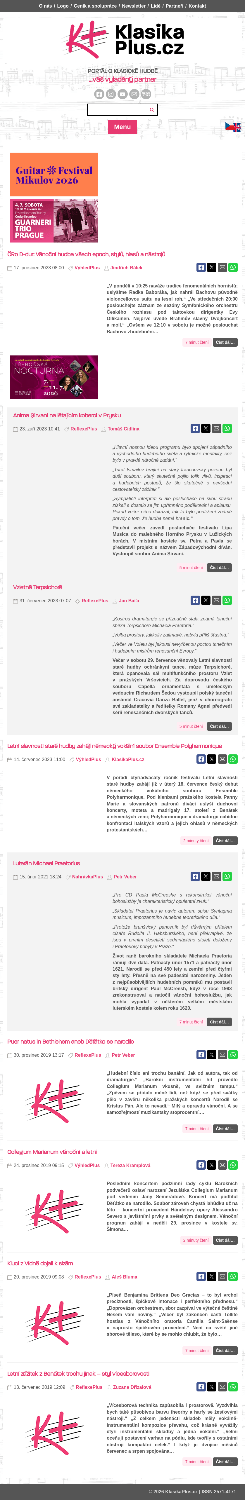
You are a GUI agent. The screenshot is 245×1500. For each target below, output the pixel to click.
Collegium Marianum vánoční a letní (52, 1152)
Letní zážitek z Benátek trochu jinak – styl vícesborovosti (78, 1373)
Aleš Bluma (124, 1276)
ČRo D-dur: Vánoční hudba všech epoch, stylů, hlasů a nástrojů (86, 254)
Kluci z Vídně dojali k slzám (40, 1263)
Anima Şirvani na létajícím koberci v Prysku (67, 415)
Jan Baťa (129, 600)
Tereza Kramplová (131, 1165)
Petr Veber (125, 876)
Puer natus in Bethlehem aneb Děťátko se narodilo (70, 1041)
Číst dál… (225, 342)
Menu (122, 126)
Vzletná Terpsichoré (37, 587)
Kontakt (197, 6)
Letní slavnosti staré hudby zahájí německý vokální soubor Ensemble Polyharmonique (114, 746)
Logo (63, 6)
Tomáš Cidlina (123, 428)
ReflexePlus (83, 428)
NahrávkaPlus (87, 876)
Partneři (174, 6)
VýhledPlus (87, 267)
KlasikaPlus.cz (128, 759)
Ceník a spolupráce (95, 6)
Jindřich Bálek (126, 267)
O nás (45, 6)
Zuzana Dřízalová (132, 1387)
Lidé (156, 6)
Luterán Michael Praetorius (46, 863)
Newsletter (134, 6)
